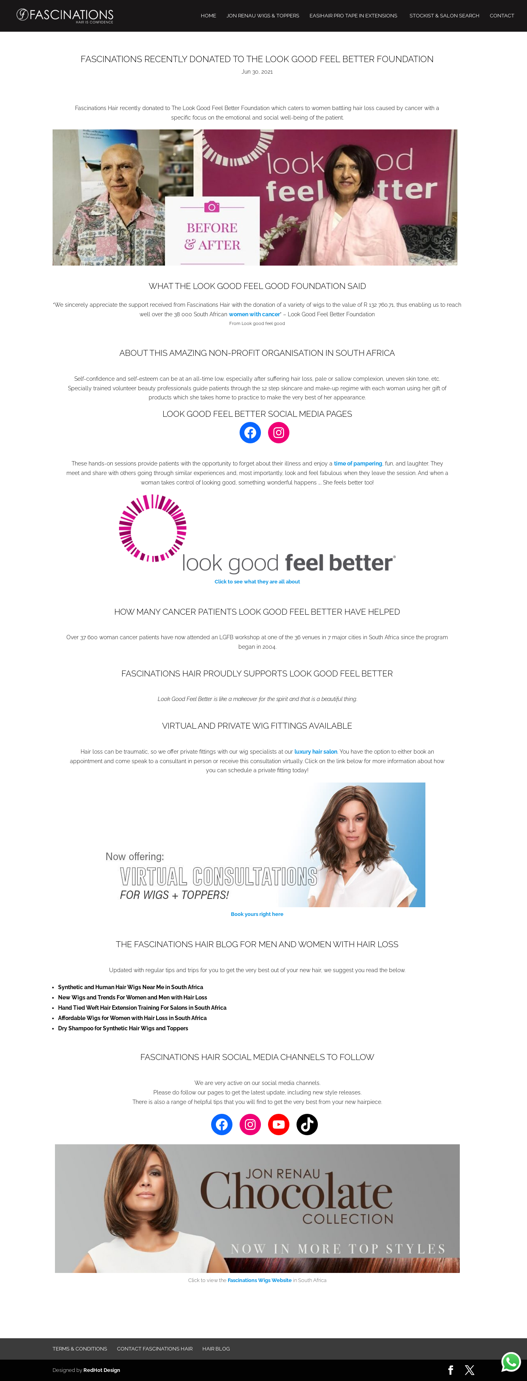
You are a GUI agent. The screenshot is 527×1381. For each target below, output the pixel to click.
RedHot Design (101, 1370)
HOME (208, 16)
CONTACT (502, 16)
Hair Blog (216, 1349)
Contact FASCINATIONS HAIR (155, 1349)
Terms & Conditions (80, 1349)
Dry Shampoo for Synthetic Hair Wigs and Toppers (123, 1028)
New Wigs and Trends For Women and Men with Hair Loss (132, 997)
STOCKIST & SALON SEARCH (445, 16)
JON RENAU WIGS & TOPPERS (263, 16)
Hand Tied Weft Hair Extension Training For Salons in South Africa (142, 1008)
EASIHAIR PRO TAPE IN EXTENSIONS (353, 16)
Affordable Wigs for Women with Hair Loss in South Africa (132, 1018)
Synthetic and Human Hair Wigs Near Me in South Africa (130, 987)
